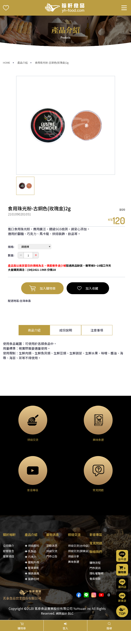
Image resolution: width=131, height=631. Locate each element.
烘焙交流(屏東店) (78, 551)
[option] (65, 125)
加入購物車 (42, 288)
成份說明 (65, 330)
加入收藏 (87, 288)
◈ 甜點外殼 (32, 562)
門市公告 (51, 556)
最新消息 (52, 534)
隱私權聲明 (96, 573)
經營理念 (8, 551)
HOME (6, 62)
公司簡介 (8, 546)
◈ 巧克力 (30, 557)
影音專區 (96, 534)
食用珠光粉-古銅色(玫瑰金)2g (52, 62)
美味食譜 (73, 562)
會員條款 (95, 579)
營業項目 (8, 556)
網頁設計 (61, 613)
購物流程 (95, 563)
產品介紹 (22, 62)
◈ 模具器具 (32, 573)
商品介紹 (34, 330)
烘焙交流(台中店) (78, 546)
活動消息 (51, 546)
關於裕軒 (9, 534)
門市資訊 (95, 568)
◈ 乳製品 (30, 551)
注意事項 (96, 330)
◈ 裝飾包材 (32, 579)
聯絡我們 (96, 551)
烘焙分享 (73, 556)
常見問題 (96, 543)
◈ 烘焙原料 (32, 546)
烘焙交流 (51, 551)
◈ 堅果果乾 (32, 568)
